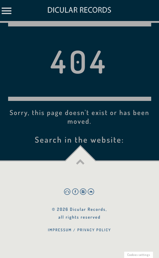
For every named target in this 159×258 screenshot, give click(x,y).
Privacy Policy (94, 229)
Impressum (60, 229)
